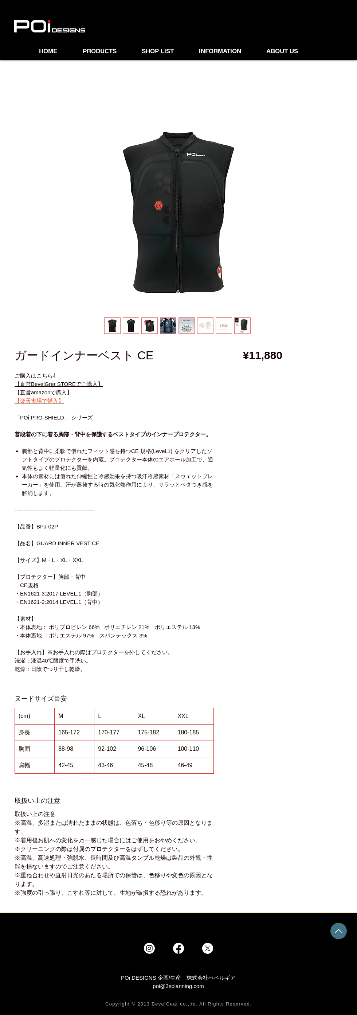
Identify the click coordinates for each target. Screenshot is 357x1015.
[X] (207, 948)
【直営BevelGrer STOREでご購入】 (59, 384)
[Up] (338, 931)
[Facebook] (178, 948)
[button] (164, 51)
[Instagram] (149, 948)
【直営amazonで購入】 (43, 392)
